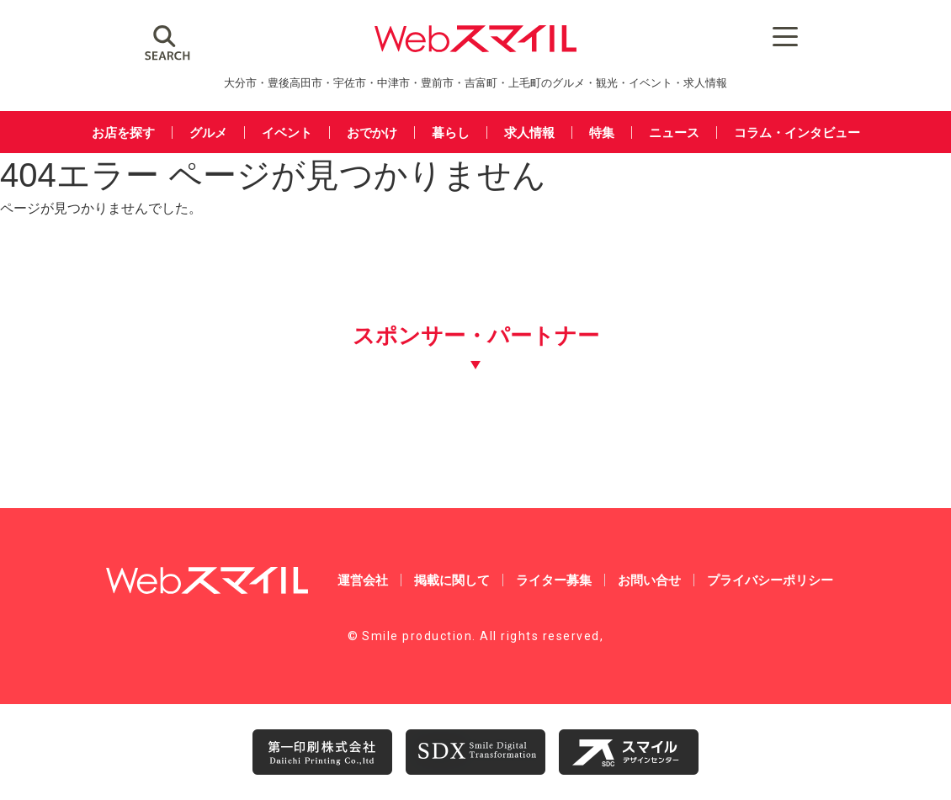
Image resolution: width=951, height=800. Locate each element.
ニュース (674, 132)
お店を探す (123, 132)
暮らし (451, 132)
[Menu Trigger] (785, 36)
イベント (287, 132)
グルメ (208, 132)
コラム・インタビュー (797, 132)
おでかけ (372, 132)
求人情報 (529, 132)
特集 (601, 132)
